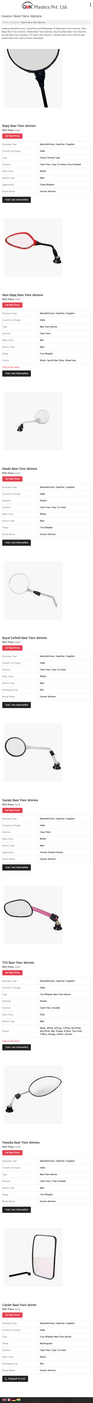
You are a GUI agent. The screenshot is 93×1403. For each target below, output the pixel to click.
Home (5, 22)
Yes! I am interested (16, 199)
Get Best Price (12, 136)
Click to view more (11, 367)
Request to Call (15, 1378)
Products (15, 22)
